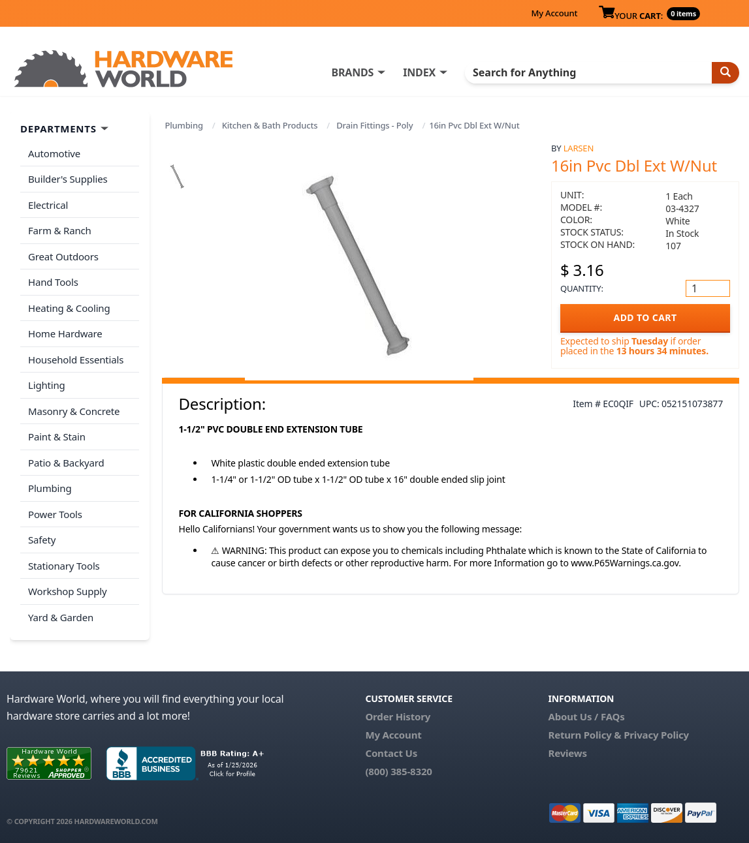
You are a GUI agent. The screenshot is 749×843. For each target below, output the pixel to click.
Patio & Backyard (66, 462)
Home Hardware (65, 333)
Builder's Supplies (68, 178)
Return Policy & (584, 734)
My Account (554, 13)
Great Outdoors (63, 256)
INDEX (419, 72)
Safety (42, 539)
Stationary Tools (64, 565)
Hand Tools (53, 281)
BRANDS (352, 72)
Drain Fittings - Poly (374, 125)
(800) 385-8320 (398, 771)
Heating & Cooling (69, 307)
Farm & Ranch (59, 230)
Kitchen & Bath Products (270, 125)
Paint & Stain (57, 436)
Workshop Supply (67, 591)
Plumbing (183, 125)
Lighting (46, 384)
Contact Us (391, 752)
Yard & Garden (60, 617)
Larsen (579, 148)
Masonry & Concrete (74, 411)
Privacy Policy (656, 734)
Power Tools (55, 514)
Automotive (54, 153)
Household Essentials (75, 359)
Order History (397, 716)
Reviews (567, 752)
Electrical (48, 204)
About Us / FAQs (586, 716)
